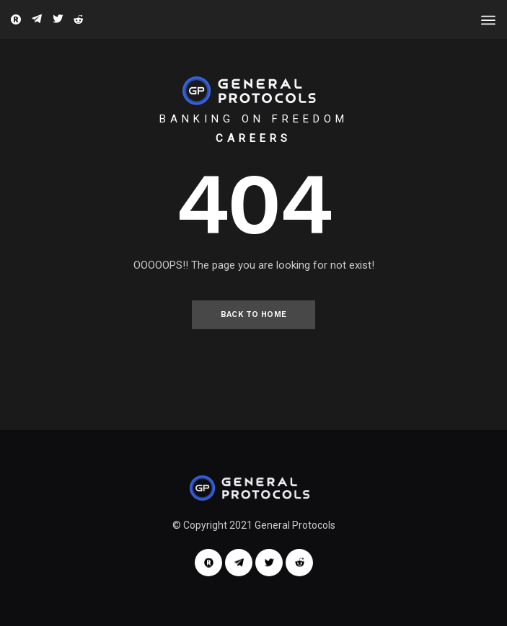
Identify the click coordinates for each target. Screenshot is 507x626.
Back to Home (254, 314)
